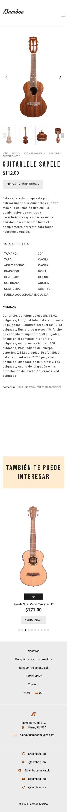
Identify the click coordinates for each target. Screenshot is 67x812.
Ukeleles (16, 153)
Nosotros (33, 651)
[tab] (33, 472)
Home (5, 153)
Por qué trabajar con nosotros (33, 659)
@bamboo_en (37, 762)
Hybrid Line (54, 153)
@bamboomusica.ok (37, 770)
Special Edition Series (34, 153)
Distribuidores (34, 676)
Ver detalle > (33, 619)
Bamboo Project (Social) (33, 667)
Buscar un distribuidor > (23, 184)
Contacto (33, 684)
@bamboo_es (37, 753)
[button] (60, 77)
